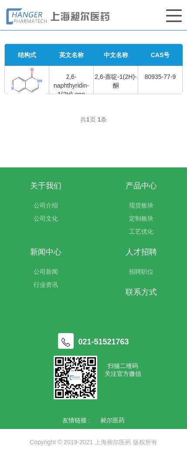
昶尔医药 (112, 420)
